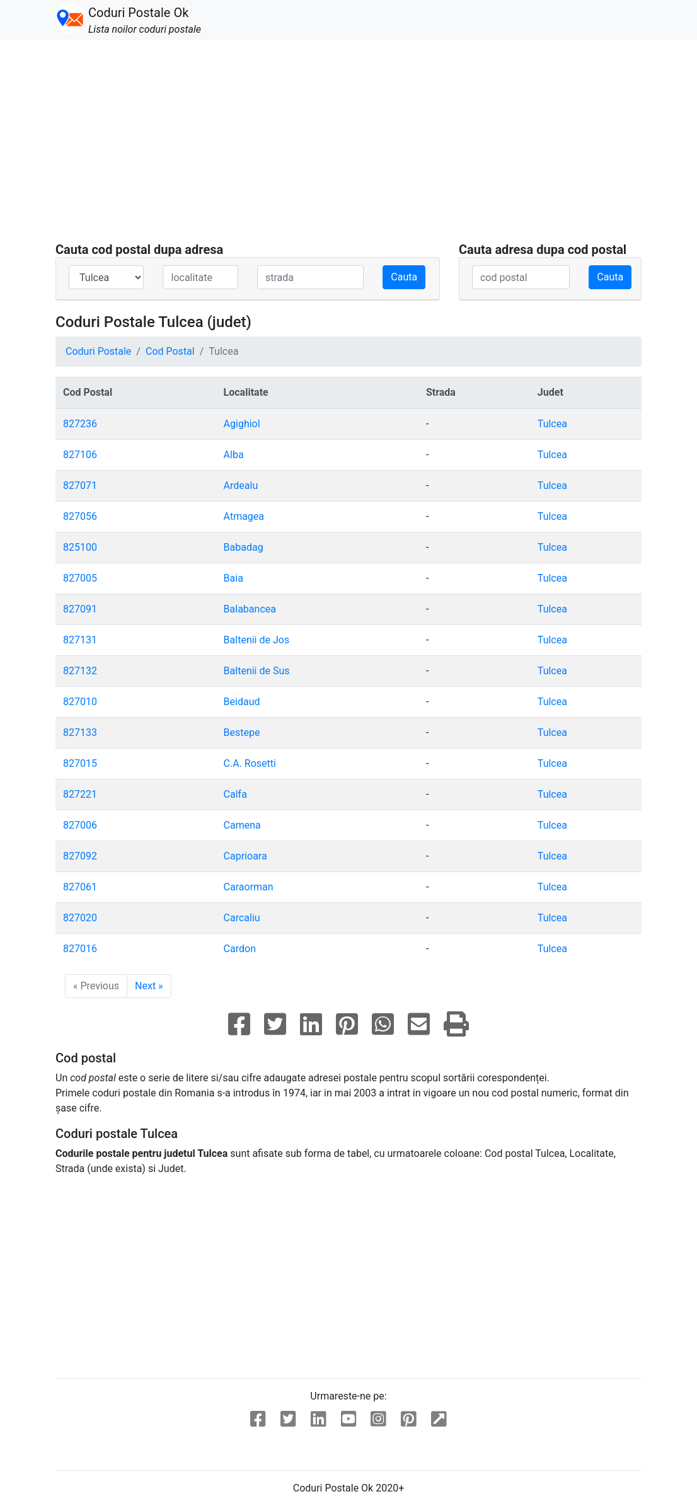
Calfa (235, 794)
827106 (80, 455)
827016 (80, 949)
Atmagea (244, 516)
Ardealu (241, 485)
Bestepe (242, 733)
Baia (233, 578)
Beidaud (242, 702)
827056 (80, 516)
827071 (80, 485)
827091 (80, 609)
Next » (149, 986)
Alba (234, 455)
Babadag (243, 547)
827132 (80, 671)
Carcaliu (242, 918)
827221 (80, 794)
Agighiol (242, 424)
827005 (80, 578)
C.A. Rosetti (250, 763)
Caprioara (245, 856)
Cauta (404, 277)
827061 (80, 887)
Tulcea (552, 424)
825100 (80, 547)
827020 (80, 918)
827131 (80, 640)
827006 (80, 825)
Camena (242, 825)
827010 (80, 702)
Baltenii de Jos (257, 640)
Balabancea (250, 609)
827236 (80, 424)
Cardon (240, 949)
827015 (80, 763)
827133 (80, 733)
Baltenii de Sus (257, 671)
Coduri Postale (98, 351)
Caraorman (249, 887)
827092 (80, 856)
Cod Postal (170, 351)
